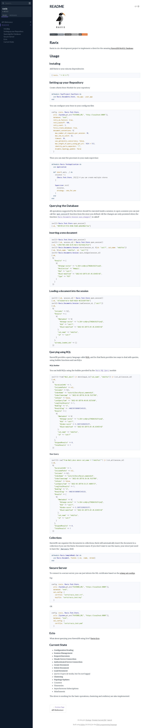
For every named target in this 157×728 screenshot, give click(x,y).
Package (88, 720)
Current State (9, 42)
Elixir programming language (106, 725)
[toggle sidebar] (29, 3)
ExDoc (83, 725)
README (5, 25)
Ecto (5, 39)
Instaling (7, 29)
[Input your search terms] (16, 3)
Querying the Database (12, 34)
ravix (4, 8)
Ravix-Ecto (95, 638)
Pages (4, 15)
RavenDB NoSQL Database (122, 48)
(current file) (102, 720)
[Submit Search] (3, 3)
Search (109, 720)
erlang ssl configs (127, 573)
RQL (88, 357)
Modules (13, 15)
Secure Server (9, 37)
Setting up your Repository (13, 31)
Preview (95, 720)
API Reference (7, 22)
